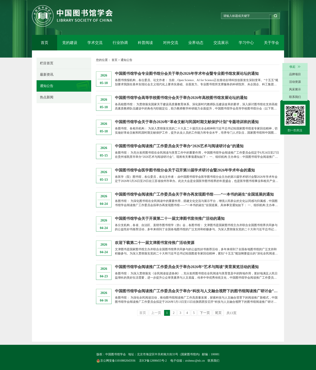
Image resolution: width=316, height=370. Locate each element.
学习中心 (246, 43)
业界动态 (195, 43)
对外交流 (170, 43)
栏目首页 (46, 63)
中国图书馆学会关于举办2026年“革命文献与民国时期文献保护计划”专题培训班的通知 (187, 122)
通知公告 (46, 86)
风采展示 (295, 89)
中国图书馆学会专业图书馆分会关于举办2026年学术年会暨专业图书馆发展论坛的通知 (187, 73)
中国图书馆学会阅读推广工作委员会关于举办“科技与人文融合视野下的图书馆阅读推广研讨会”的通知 (197, 291)
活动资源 (295, 81)
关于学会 (271, 43)
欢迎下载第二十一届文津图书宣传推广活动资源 (154, 243)
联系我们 (213, 360)
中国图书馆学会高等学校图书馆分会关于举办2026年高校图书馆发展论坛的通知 (181, 98)
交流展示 (221, 43)
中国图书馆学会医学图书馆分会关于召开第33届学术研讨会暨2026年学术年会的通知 (185, 170)
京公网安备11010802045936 (116, 360)
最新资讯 (46, 74)
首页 (44, 43)
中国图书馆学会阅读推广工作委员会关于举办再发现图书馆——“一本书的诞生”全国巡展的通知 (194, 194)
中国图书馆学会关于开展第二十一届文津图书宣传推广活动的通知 (170, 218)
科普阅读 (145, 43)
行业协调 (120, 43)
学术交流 (95, 43)
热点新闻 (46, 97)
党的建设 (69, 43)
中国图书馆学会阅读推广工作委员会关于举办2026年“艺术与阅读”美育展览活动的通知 (187, 267)
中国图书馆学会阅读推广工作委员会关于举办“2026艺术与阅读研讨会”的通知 (179, 146)
